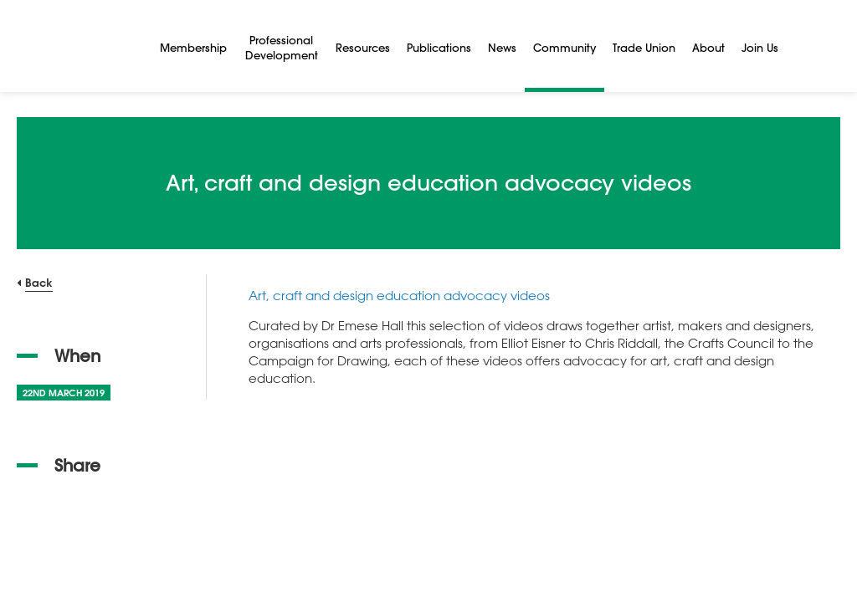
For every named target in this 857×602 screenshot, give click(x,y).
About (708, 47)
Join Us (760, 47)
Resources (363, 47)
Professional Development (281, 47)
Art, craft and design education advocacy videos (399, 295)
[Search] (806, 46)
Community (564, 47)
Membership (193, 47)
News (502, 47)
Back (39, 282)
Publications (439, 47)
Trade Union (644, 47)
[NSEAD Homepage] (76, 46)
